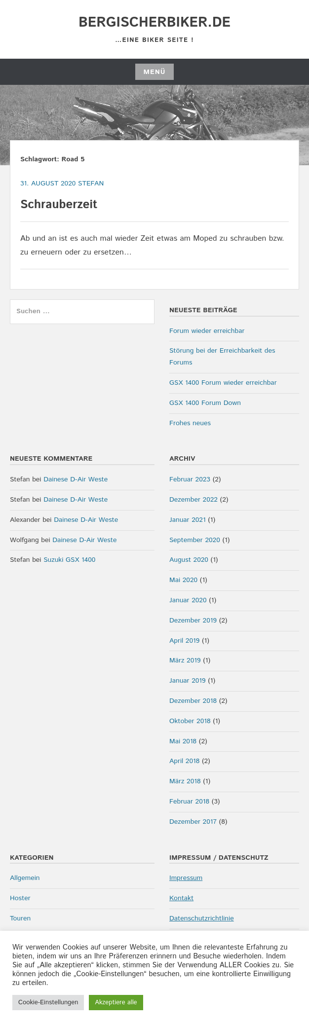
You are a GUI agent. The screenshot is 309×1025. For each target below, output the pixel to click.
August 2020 (188, 560)
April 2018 (184, 761)
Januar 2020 (188, 600)
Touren (20, 918)
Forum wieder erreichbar (206, 331)
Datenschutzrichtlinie (201, 918)
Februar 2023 (189, 479)
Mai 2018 (182, 741)
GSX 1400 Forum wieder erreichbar (223, 383)
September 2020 (194, 540)
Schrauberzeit (58, 204)
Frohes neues (190, 423)
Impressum (185, 878)
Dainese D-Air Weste (75, 479)
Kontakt (181, 898)
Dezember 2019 (193, 620)
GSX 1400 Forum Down (205, 403)
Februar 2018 (189, 801)
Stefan (91, 183)
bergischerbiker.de (154, 23)
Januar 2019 (187, 681)
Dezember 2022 (193, 500)
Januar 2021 (187, 520)
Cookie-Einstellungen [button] (48, 1002)
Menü (154, 72)
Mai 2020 (183, 580)
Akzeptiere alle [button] (116, 1002)
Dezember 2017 (193, 822)
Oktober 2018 (189, 721)
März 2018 (184, 781)
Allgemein (25, 878)
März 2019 (184, 660)
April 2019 (184, 641)
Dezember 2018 (193, 701)
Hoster (20, 898)
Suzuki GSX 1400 (69, 560)
